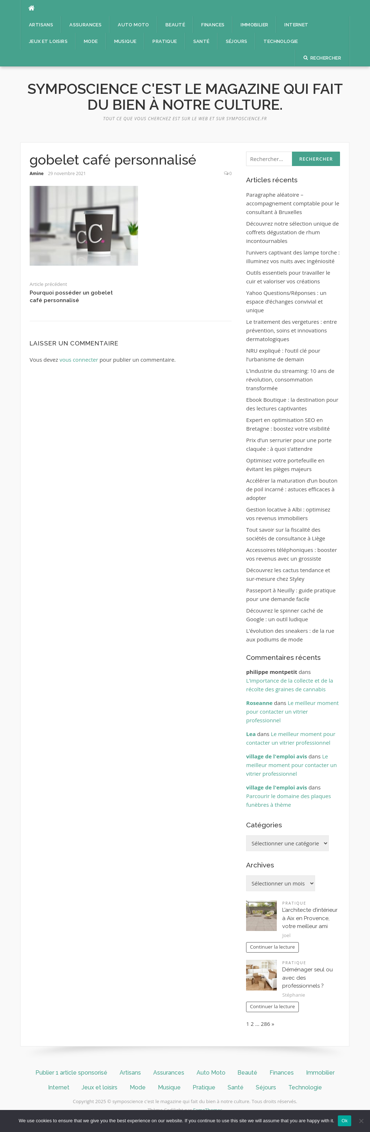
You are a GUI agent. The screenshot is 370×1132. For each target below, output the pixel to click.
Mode (91, 41)
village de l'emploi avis (276, 756)
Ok (344, 1120)
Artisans (41, 24)
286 (265, 1023)
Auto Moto (133, 24)
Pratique (164, 41)
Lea (250, 733)
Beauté (175, 24)
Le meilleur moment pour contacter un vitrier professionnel (292, 711)
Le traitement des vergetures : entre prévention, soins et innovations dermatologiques (291, 330)
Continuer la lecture (272, 947)
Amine (37, 173)
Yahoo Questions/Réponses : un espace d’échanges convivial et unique (286, 301)
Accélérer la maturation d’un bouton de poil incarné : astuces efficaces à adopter (291, 489)
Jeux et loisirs (48, 41)
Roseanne (259, 702)
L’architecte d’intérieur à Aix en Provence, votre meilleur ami (309, 918)
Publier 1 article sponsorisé (71, 1072)
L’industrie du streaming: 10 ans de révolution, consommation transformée (290, 379)
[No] (361, 1120)
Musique (125, 41)
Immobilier (254, 24)
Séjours (237, 41)
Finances (212, 24)
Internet (296, 24)
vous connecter (79, 359)
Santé (201, 41)
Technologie (280, 41)
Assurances (85, 24)
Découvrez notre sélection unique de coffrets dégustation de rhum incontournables (292, 232)
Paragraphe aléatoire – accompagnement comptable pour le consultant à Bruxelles (292, 203)
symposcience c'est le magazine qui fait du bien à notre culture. (185, 96)
